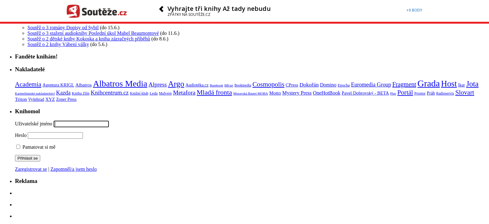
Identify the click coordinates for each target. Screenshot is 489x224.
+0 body (414, 10)
